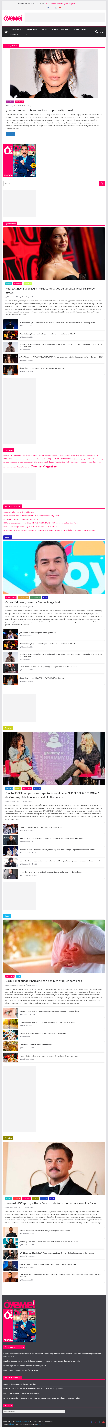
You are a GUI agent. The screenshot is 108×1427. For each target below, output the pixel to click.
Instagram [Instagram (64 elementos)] (7, 459)
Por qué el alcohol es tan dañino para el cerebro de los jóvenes (42, 1033)
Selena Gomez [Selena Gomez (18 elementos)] (87, 462)
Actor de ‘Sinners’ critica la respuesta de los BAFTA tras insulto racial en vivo (47, 1264)
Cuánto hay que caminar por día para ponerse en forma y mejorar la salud (47, 1022)
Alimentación (80, 29)
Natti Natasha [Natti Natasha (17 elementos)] (28, 462)
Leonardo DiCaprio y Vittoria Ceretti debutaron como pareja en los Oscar (51, 1203)
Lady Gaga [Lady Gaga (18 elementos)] (82, 459)
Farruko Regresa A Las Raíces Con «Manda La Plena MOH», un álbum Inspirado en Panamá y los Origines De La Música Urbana (60, 345)
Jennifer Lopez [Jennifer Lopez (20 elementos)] (22, 459)
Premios (35, 1198)
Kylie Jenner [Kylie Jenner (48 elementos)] (74, 459)
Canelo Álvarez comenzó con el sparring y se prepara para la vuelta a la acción (48, 667)
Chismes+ (14, 34)
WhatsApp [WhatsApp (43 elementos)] (21, 467)
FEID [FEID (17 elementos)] (96, 455)
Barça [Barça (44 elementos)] (36, 455)
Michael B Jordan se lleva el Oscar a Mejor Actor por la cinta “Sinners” (45, 1231)
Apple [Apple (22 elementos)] (11, 455)
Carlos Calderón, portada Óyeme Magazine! (60, 4)
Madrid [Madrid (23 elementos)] (95, 459)
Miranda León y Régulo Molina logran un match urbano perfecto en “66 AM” (47, 334)
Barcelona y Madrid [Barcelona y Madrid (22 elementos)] (28, 455)
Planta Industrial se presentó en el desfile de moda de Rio (40, 827)
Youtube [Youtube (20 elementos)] (27, 467)
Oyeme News (32, 29)
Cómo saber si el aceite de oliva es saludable (35, 1045)
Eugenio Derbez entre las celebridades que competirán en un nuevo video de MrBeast (51, 838)
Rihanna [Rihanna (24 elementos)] (73, 462)
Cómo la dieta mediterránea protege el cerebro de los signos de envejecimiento (48, 1056)
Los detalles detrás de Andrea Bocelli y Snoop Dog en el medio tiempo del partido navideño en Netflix (57, 850)
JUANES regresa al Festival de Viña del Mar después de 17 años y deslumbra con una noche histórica (56, 1253)
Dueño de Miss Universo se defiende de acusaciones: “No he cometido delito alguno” (50, 872)
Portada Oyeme (16, 29)
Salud (18, 976)
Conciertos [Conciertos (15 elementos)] (54, 455)
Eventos (43, 29)
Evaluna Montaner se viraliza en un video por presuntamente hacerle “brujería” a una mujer (45, 1361)
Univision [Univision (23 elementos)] (14, 467)
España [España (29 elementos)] (85, 455)
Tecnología (66, 29)
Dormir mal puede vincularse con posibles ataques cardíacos (43, 981)
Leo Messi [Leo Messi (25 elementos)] (89, 459)
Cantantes (9, 788)
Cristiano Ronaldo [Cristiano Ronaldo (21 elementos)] (63, 455)
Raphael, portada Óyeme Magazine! (32, 1366)
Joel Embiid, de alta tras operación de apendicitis (20, 519)
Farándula (9, 102)
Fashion (54, 29)
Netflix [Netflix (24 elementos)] (34, 462)
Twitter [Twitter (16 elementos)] (9, 467)
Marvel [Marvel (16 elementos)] (17, 462)
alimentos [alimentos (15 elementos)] (6, 455)
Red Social (37, 788)
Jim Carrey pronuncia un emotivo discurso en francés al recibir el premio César (48, 1242)
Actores (8, 284)
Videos (24, 34)
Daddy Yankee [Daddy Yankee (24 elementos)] (74, 455)
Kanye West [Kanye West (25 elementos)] (41, 459)
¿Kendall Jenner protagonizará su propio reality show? (39, 110)
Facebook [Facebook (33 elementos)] (91, 455)
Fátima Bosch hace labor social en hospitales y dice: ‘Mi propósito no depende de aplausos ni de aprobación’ (59, 861)
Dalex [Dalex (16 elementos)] (80, 455)
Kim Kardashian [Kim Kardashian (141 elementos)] (62, 458)
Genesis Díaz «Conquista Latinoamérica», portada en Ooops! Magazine (30, 1354)
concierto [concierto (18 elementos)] (48, 455)
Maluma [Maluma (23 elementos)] (12, 462)
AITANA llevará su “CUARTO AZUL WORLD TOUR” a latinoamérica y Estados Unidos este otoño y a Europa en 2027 (61, 357)
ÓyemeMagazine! (29, 106)
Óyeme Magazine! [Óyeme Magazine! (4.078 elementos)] (44, 466)
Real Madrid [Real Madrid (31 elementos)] (66, 462)
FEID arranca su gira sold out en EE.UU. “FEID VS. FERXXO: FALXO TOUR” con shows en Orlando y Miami (57, 323)
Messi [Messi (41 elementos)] (22, 462)
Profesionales (35, 597)
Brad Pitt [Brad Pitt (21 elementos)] (41, 455)
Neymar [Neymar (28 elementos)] (39, 462)
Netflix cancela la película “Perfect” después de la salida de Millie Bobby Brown (50, 290)
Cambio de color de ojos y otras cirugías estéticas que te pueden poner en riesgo (49, 1011)
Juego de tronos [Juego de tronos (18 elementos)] (32, 459)
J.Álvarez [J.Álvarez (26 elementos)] (15, 459)
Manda (6, 1361)
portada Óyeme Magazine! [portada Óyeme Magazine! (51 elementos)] (52, 462)
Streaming (27, 284)
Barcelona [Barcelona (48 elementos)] (17, 455)
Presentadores (23, 597)
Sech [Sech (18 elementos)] (81, 462)
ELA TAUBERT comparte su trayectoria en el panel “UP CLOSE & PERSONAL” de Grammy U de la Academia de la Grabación (52, 795)
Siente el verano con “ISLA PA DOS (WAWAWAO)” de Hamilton (41, 368)
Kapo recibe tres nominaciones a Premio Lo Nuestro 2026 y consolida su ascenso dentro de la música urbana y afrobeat (60, 1275)
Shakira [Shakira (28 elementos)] (94, 462)
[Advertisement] (65, 17)
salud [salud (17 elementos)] (77, 462)
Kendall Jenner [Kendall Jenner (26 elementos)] (50, 459)
